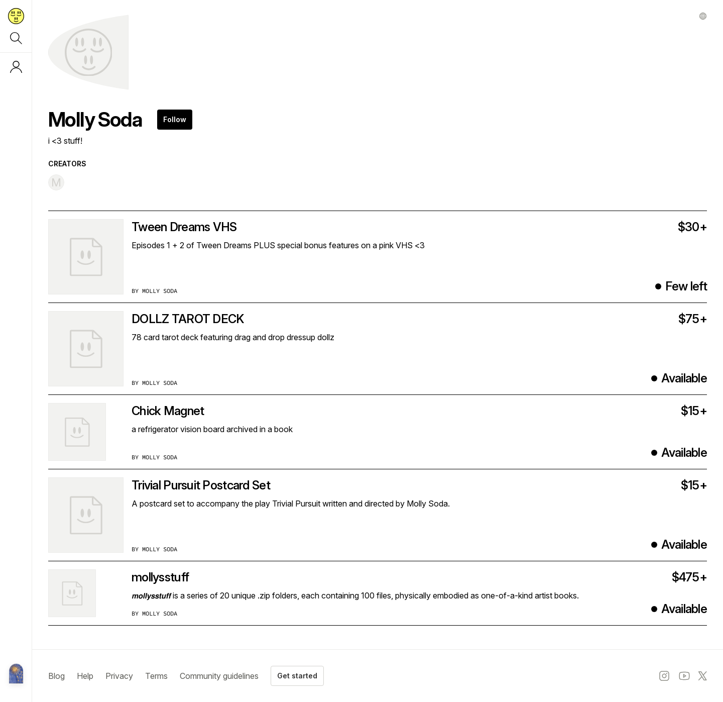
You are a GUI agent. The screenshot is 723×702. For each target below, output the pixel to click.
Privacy (119, 676)
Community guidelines (219, 676)
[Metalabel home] (16, 674)
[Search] (16, 38)
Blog (56, 676)
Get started (297, 675)
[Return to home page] (16, 16)
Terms (156, 676)
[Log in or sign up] (16, 67)
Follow (174, 119)
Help (85, 676)
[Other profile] (703, 16)
